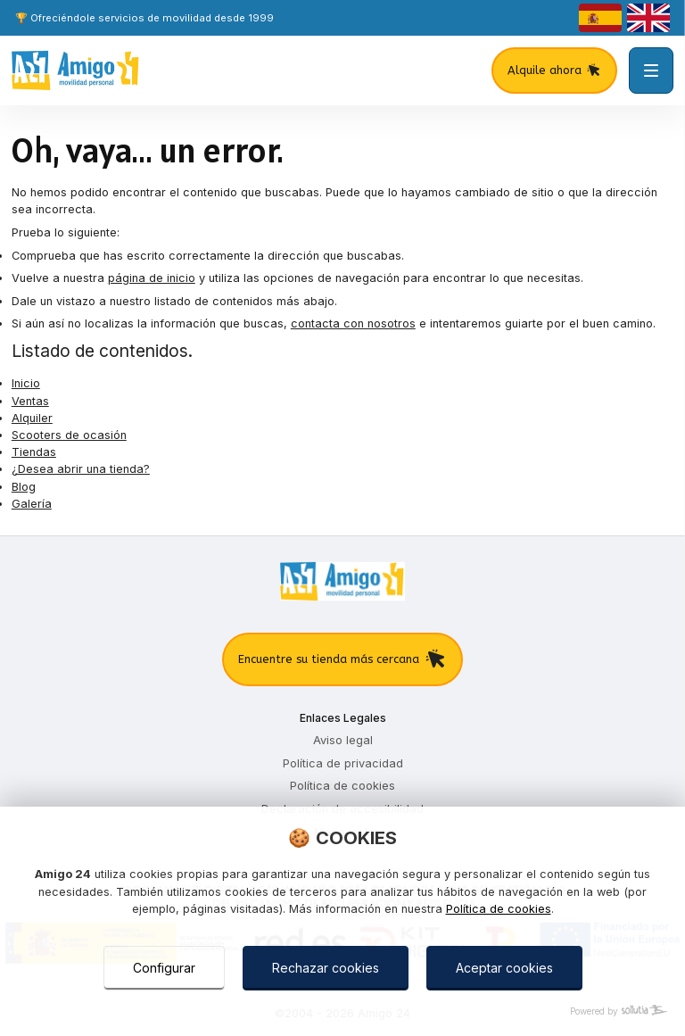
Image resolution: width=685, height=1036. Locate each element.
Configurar (164, 967)
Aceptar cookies (504, 967)
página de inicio (151, 278)
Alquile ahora (554, 70)
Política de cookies (498, 909)
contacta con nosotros (353, 323)
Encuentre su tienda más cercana (342, 659)
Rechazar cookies (325, 967)
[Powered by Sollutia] (342, 1011)
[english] (648, 18)
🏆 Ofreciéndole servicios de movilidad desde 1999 (144, 18)
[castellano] (600, 18)
